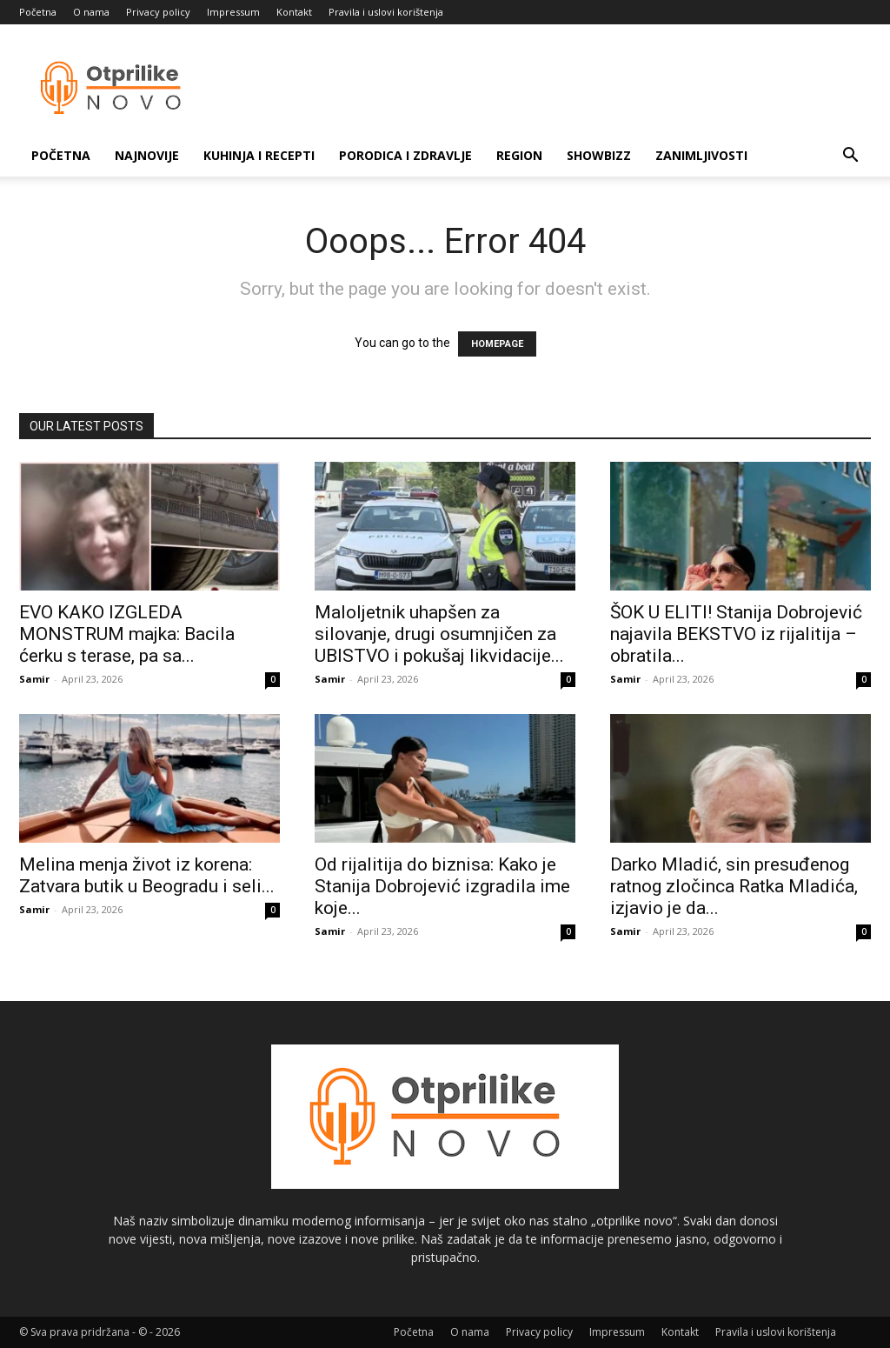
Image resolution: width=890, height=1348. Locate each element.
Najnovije (147, 155)
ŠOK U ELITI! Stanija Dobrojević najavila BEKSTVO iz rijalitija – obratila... (736, 634)
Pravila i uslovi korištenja (386, 11)
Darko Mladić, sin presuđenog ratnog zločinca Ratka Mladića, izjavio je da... (734, 886)
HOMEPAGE (497, 344)
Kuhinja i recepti (259, 155)
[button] (850, 157)
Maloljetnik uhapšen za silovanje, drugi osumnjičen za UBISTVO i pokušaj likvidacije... (439, 634)
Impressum (233, 11)
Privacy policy (158, 11)
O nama (91, 11)
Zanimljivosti (701, 155)
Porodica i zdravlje (405, 155)
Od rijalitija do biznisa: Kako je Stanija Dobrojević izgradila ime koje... (442, 886)
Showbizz (599, 155)
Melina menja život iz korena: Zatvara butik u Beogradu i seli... (147, 875)
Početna (37, 11)
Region (519, 155)
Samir (34, 678)
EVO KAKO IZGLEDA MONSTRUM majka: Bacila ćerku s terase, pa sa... (127, 634)
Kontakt (294, 11)
